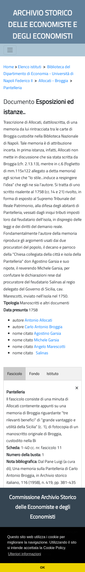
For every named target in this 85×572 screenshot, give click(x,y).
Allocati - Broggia (53, 80)
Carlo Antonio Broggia (43, 327)
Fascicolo (14, 374)
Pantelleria (12, 88)
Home (8, 67)
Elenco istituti (29, 67)
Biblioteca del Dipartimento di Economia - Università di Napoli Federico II (38, 74)
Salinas (41, 353)
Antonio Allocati (38, 320)
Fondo (34, 374)
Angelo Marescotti (49, 346)
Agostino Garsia (47, 333)
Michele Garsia (46, 340)
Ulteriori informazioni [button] (24, 554)
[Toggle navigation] (10, 50)
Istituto (52, 374)
